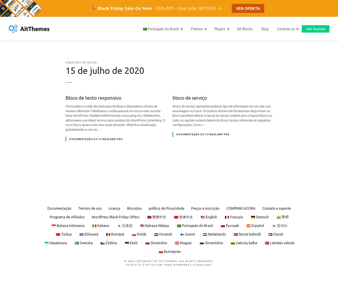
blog (264, 29)
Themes (196, 29)
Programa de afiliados (67, 217)
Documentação (59, 208)
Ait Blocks (245, 29)
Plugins (219, 29)
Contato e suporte (276, 208)
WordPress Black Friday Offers (115, 217)
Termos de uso (90, 208)
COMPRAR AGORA (240, 208)
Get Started (315, 29)
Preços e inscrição (205, 208)
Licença (114, 208)
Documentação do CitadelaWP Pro (96, 139)
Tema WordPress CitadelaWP (187, 265)
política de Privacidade (166, 208)
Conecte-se (286, 29)
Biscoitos (134, 208)
